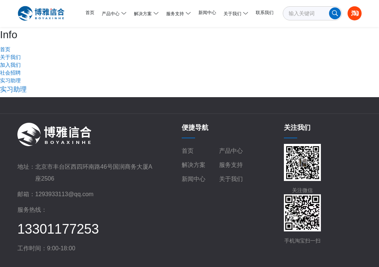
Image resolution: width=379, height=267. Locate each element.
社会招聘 (10, 46)
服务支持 (231, 138)
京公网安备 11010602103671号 (232, 252)
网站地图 (290, 251)
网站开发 (317, 251)
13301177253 (58, 202)
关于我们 (10, 30)
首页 (188, 124)
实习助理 (10, 53)
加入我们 (10, 38)
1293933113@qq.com (64, 167)
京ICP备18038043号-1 (155, 251)
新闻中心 (193, 152)
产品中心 (231, 124)
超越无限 (339, 251)
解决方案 (193, 138)
